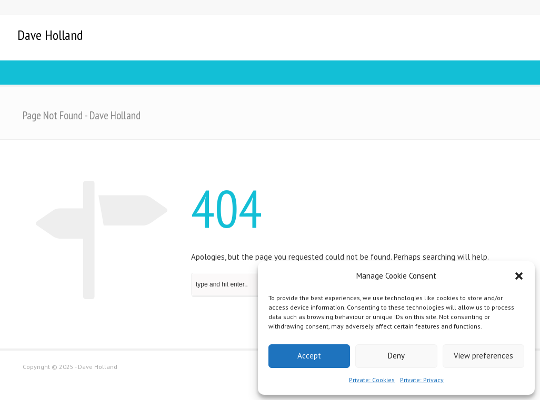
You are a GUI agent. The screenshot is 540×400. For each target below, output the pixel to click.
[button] (519, 276)
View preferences (483, 356)
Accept (309, 356)
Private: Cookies (372, 380)
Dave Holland (50, 35)
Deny (396, 356)
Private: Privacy (422, 380)
